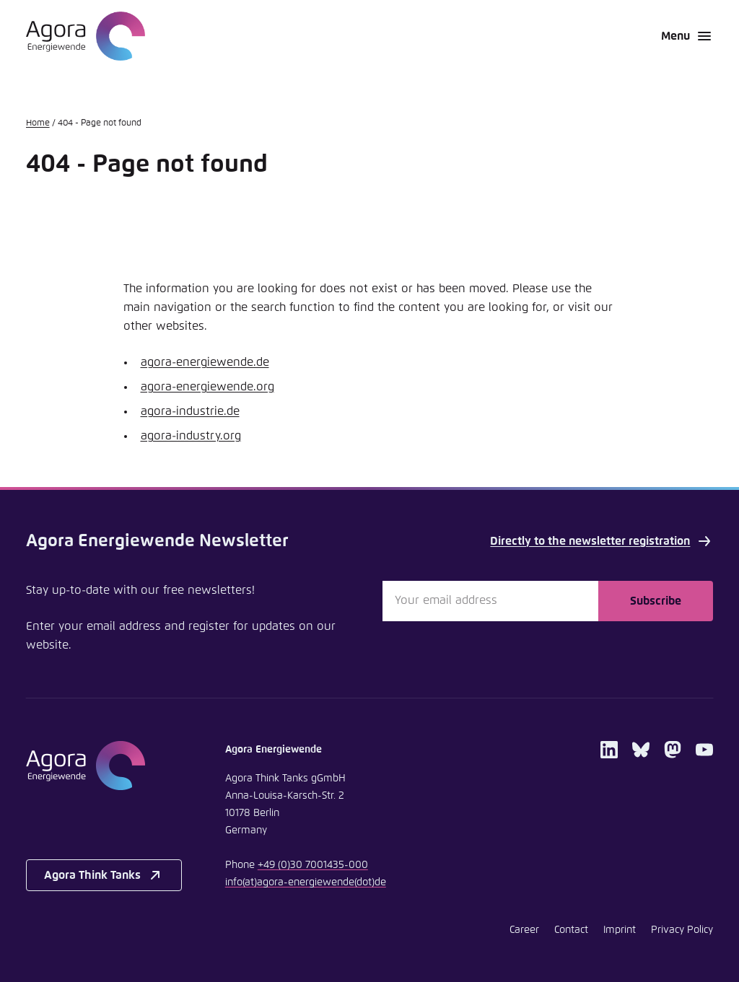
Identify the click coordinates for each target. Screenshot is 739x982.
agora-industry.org (191, 436)
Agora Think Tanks (104, 875)
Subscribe (655, 601)
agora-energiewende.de (205, 362)
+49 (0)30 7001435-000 (313, 865)
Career (524, 930)
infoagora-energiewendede (305, 882)
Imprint (619, 930)
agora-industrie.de (190, 411)
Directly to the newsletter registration (601, 541)
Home (38, 123)
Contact (571, 930)
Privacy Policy (682, 930)
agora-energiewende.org (207, 387)
